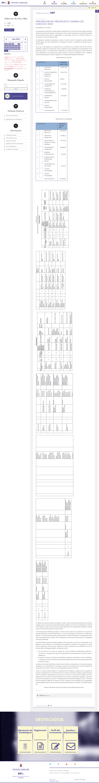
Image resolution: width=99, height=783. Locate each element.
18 (15, 47)
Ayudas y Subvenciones (71, 731)
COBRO (11, 58)
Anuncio (48, 695)
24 (12, 49)
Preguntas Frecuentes (11, 135)
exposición (5, 62)
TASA (5, 70)
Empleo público (19, 60)
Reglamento (40, 730)
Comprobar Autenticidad (12, 149)
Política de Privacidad (79, 779)
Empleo (13, 60)
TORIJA (7, 70)
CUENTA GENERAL (20, 59)
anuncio (6, 57)
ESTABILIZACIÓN (25, 60)
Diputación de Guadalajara (25, 731)
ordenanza (11, 66)
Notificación (6, 66)
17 (12, 47)
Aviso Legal (52, 779)
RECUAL (15, 68)
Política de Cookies (54, 781)
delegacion (9, 60)
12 (19, 45)
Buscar (16, 88)
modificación (16, 64)
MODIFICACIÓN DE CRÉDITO (17, 62)
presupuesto (8, 69)
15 (6, 47)
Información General (11, 140)
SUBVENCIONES (19, 68)
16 (9, 47)
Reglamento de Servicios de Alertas (14, 143)
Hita (8, 62)
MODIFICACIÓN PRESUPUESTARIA (8, 64)
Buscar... (5, 83)
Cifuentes (6, 59)
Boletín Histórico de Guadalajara (14, 119)
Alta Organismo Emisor (11, 138)
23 (9, 49)
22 (6, 49)
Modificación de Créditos (22, 64)
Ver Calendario (9, 30)
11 (15, 45)
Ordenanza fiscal (17, 66)
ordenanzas (21, 66)
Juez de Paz (11, 62)
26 (19, 49)
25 (15, 49)
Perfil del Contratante (55, 731)
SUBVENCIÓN (24, 68)
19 (19, 47)
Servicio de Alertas (18, 96)
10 (12, 45)
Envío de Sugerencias (11, 146)
